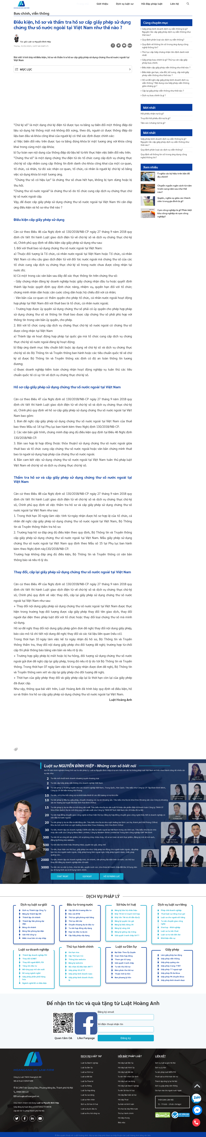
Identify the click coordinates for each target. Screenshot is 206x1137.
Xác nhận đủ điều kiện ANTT (81, 965)
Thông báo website (77, 958)
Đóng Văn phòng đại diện (33, 930)
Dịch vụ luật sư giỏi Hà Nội (163, 1061)
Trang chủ (87, 6)
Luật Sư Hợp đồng (82, 1089)
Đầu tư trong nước (79, 905)
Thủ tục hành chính (80, 946)
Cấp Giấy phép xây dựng (79, 934)
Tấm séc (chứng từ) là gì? (152, 123)
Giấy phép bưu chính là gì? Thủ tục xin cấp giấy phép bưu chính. (165, 57)
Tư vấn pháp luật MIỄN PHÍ (163, 1070)
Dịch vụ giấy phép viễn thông (164, 1084)
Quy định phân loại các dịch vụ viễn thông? (161, 40)
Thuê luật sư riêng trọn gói (173, 914)
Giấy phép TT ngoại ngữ (171, 967)
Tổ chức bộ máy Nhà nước (124, 1107)
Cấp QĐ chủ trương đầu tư (80, 911)
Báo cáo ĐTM (74, 914)
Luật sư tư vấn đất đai (170, 934)
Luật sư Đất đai (80, 1075)
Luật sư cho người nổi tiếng (173, 917)
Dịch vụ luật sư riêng (172, 905)
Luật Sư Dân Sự (80, 1066)
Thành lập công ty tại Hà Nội (164, 1080)
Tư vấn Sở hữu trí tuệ (122, 1089)
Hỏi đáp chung (120, 1116)
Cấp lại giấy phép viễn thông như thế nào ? (161, 85)
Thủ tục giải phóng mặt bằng (81, 917)
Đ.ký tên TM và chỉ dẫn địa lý (127, 917)
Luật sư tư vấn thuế (169, 930)
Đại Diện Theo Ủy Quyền (125, 951)
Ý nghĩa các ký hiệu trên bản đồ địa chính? (174, 169)
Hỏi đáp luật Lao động (122, 1080)
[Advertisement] (73, 100)
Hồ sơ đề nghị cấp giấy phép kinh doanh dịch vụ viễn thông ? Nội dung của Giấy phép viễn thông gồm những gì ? (165, 77)
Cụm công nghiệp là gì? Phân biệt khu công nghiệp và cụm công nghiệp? (173, 207)
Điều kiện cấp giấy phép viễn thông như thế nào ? (164, 63)
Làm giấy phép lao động (171, 954)
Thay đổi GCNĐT (29, 957)
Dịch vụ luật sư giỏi (33, 905)
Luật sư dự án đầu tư (83, 1107)
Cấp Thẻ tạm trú (76, 954)
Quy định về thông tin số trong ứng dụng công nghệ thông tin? (165, 46)
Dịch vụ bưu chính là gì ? (152, 89)
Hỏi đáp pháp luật (153, 6)
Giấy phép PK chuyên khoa (172, 974)
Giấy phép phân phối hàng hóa (33, 975)
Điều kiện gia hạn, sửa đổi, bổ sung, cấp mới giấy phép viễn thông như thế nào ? (166, 69)
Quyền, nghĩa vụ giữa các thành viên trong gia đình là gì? (172, 194)
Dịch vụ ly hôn (158, 1066)
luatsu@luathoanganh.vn (26, 1091)
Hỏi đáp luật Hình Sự (122, 1066)
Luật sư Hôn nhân (82, 1098)
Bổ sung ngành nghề (31, 971)
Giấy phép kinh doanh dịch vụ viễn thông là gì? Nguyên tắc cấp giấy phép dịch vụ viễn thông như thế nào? (166, 33)
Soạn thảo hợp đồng (124, 954)
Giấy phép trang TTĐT (171, 964)
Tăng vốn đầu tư (29, 964)
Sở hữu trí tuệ (126, 905)
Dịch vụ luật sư (127, 6)
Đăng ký (133, 1035)
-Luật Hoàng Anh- (81, 1133)
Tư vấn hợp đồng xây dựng (80, 928)
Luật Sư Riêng (80, 1084)
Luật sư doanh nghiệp (34, 948)
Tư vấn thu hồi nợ (122, 965)
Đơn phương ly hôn (123, 975)
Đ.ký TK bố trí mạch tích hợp (127, 914)
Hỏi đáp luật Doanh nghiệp (124, 1084)
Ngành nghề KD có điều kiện (34, 980)
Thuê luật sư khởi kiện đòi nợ (164, 1075)
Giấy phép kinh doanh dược (173, 978)
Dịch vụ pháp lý (103, 897)
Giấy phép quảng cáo (170, 960)
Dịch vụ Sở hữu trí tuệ (83, 1102)
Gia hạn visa (74, 951)
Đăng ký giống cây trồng (125, 931)
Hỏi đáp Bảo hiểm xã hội (123, 1093)
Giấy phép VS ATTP (77, 968)
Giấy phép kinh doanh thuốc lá (81, 976)
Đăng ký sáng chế (122, 928)
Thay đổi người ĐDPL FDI (33, 960)
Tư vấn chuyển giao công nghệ (172, 922)
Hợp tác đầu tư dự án (78, 931)
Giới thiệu (106, 6)
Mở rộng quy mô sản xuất (33, 967)
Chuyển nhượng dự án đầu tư (81, 924)
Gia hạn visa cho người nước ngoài (166, 1089)
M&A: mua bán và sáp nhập (34, 937)
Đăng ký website (76, 961)
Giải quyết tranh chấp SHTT (127, 934)
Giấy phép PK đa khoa (170, 971)
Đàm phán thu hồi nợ (124, 968)
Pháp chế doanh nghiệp (171, 911)
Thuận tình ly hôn (122, 971)
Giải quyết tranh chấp (124, 961)
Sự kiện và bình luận (122, 1102)
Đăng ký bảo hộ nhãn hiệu (126, 911)
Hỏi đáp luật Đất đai (121, 1070)
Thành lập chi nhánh (31, 917)
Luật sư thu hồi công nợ (84, 1112)
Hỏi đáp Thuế (119, 1098)
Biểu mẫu (117, 1121)
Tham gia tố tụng (123, 958)
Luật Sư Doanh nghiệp (83, 1061)
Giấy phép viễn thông (170, 957)
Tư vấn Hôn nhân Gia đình (124, 1075)
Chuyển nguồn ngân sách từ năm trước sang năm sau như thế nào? (173, 181)
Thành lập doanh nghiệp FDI (34, 954)
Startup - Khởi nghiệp (170, 927)
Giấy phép (172, 948)
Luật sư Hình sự (81, 1070)
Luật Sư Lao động (81, 1093)
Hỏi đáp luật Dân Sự (121, 1061)
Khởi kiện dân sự (168, 937)
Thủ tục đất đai (75, 921)
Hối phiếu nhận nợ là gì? (152, 114)
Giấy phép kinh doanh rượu (80, 971)
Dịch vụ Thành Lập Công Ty (34, 911)
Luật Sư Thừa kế (81, 1080)
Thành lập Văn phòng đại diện (33, 922)
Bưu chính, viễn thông (36, 15)
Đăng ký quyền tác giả (124, 921)
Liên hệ (175, 6)
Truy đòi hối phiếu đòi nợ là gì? (154, 118)
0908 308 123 (21, 1087)
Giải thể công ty (29, 934)
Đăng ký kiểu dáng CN (124, 924)
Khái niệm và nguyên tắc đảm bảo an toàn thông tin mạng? (165, 95)
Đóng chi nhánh (29, 927)
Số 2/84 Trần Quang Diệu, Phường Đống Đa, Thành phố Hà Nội (41, 1083)
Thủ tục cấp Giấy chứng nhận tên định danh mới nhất (166, 51)
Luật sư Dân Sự (126, 946)
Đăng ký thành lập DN (31, 914)
